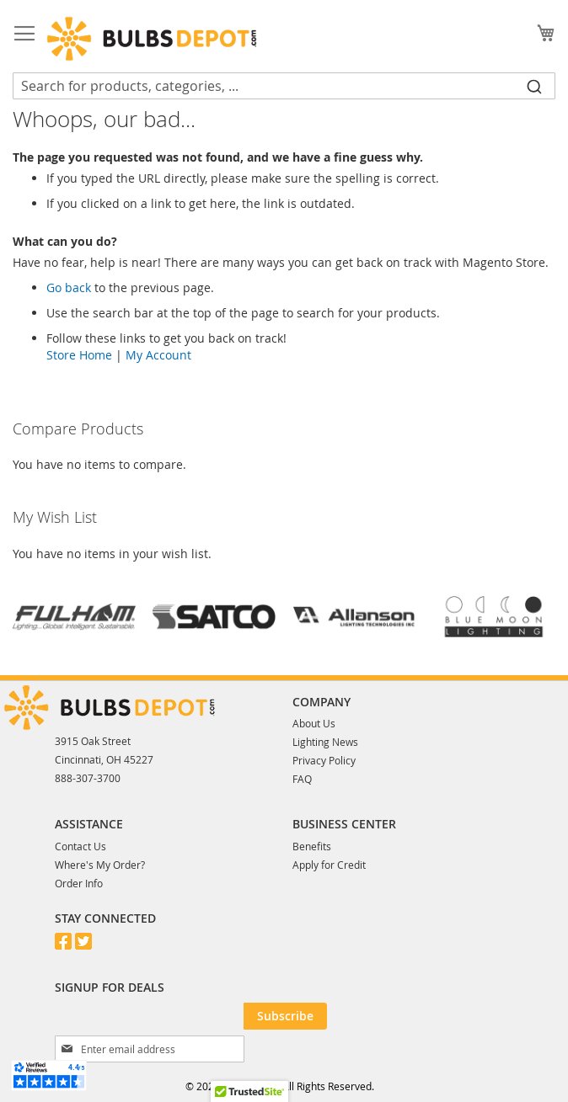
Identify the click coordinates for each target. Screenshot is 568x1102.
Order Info (79, 883)
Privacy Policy (324, 760)
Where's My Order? (100, 864)
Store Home (79, 355)
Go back (68, 287)
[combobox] (284, 85)
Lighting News (325, 741)
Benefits (311, 846)
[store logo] (151, 38)
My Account (158, 355)
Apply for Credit (329, 864)
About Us (313, 723)
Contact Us (80, 846)
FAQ (302, 778)
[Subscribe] (285, 1016)
